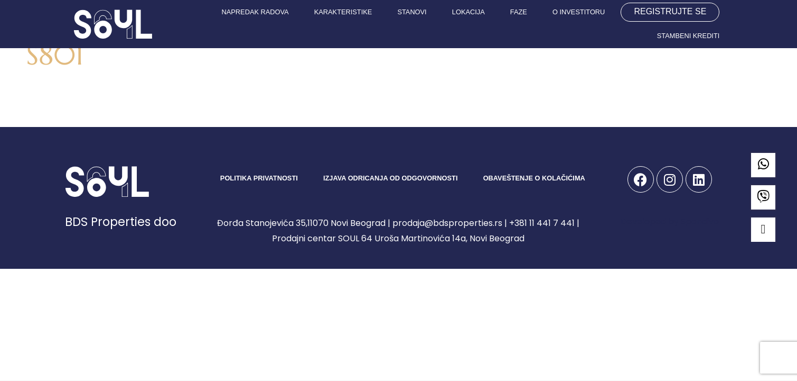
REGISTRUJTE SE (670, 11)
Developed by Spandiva (670, 221)
